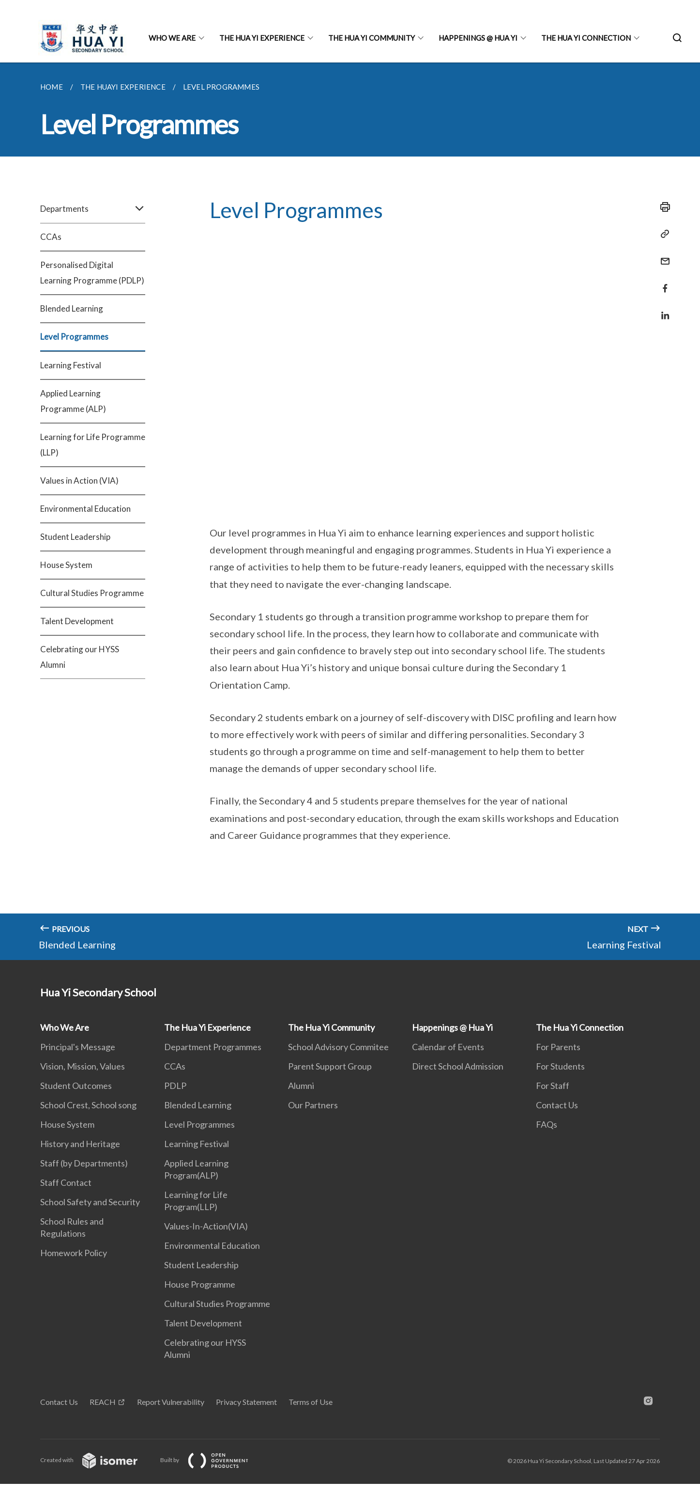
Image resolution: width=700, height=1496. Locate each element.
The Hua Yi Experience (261, 37)
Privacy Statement (246, 1401)
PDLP (175, 1085)
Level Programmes (74, 336)
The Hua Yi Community (371, 37)
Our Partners (313, 1105)
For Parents (558, 1046)
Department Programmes (212, 1046)
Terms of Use (311, 1401)
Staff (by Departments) (84, 1163)
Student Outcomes (76, 1085)
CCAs (50, 237)
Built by (212, 1460)
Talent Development (77, 621)
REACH (103, 1401)
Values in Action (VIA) (79, 480)
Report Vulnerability (170, 1401)
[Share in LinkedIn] (662, 309)
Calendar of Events (448, 1046)
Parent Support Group (330, 1066)
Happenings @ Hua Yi (478, 37)
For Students (560, 1066)
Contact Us (557, 1105)
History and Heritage (80, 1143)
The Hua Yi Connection (586, 37)
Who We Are (172, 37)
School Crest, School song (88, 1105)
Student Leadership (75, 537)
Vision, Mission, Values (82, 1066)
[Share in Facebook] (662, 282)
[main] (350, 511)
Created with (96, 1460)
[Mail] (662, 255)
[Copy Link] (662, 234)
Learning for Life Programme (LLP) (92, 444)
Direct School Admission (457, 1066)
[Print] (662, 207)
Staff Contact (65, 1182)
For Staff (552, 1085)
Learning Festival (70, 365)
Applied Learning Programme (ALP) (73, 401)
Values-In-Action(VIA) (206, 1226)
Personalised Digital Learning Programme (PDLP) (92, 272)
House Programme (199, 1284)
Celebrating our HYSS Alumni (79, 657)
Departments (92, 209)
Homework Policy (73, 1252)
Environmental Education (85, 509)
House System (66, 565)
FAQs (546, 1124)
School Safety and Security (90, 1202)
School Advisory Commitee (338, 1046)
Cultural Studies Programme (92, 593)
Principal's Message (77, 1046)
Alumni (301, 1085)
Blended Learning (71, 308)
